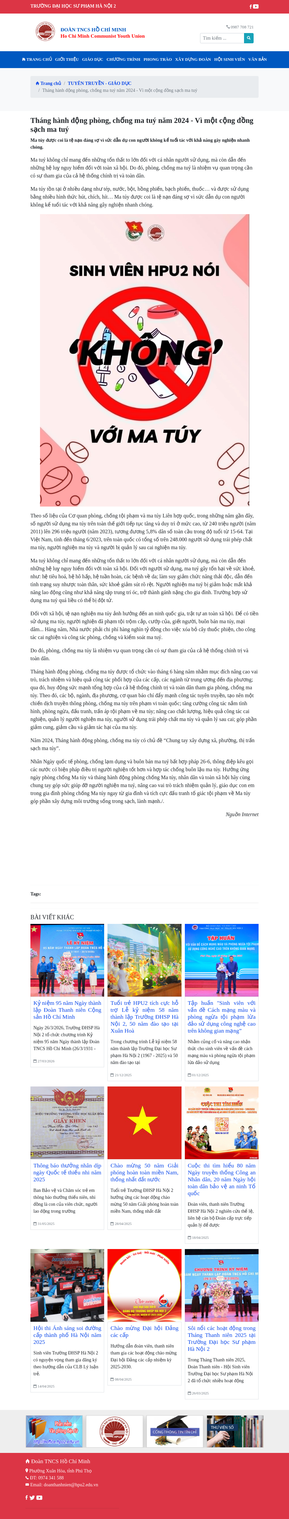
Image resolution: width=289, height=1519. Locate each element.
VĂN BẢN (257, 59)
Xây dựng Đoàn (193, 59)
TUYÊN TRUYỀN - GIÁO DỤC (100, 83)
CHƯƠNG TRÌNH (123, 59)
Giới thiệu (67, 59)
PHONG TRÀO (158, 59)
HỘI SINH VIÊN (229, 59)
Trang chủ (37, 59)
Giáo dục (92, 59)
